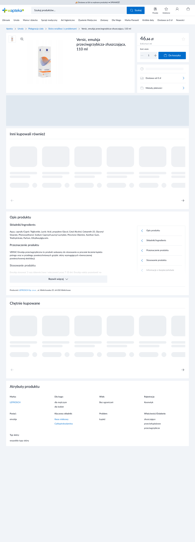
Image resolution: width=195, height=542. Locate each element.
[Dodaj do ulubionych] (183, 39)
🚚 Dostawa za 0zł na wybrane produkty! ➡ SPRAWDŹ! (97, 2)
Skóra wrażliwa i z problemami (62, 29)
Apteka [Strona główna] (9, 29)
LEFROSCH (15, 402)
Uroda (20, 29)
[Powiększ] (22, 39)
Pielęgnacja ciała (35, 29)
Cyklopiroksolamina (64, 424)
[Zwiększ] (155, 55)
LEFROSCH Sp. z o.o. (28, 290)
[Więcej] (183, 78)
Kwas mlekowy (61, 419)
